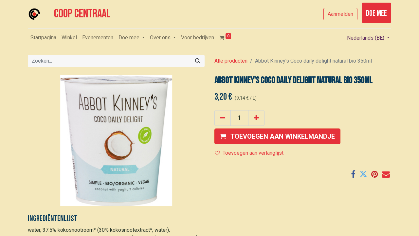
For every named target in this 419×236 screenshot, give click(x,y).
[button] (277, 136)
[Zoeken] (198, 61)
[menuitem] (43, 37)
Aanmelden (340, 14)
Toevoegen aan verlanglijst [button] (249, 153)
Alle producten (230, 61)
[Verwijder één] (222, 118)
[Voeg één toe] (256, 118)
